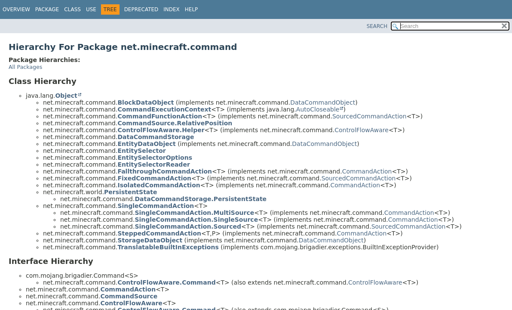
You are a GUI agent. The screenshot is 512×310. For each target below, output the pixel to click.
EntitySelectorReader (153, 164)
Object (66, 95)
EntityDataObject (146, 143)
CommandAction (367, 171)
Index (171, 9)
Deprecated (141, 9)
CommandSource (128, 296)
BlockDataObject (145, 102)
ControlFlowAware (361, 130)
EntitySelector (141, 150)
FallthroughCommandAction (164, 171)
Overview (16, 9)
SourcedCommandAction (369, 116)
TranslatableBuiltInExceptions (167, 247)
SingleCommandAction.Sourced (188, 226)
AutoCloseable (318, 109)
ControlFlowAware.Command (166, 282)
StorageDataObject (149, 240)
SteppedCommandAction (159, 233)
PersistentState (130, 192)
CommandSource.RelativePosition (174, 123)
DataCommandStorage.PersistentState (201, 198)
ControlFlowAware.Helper (160, 130)
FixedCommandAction (154, 178)
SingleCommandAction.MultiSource (194, 212)
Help (191, 9)
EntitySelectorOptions (154, 157)
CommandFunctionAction (159, 116)
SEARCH (377, 26)
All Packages (25, 67)
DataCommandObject (322, 102)
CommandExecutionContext (164, 109)
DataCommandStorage (155, 136)
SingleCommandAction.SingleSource (196, 219)
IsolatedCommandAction (158, 185)
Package (47, 9)
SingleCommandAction (155, 205)
